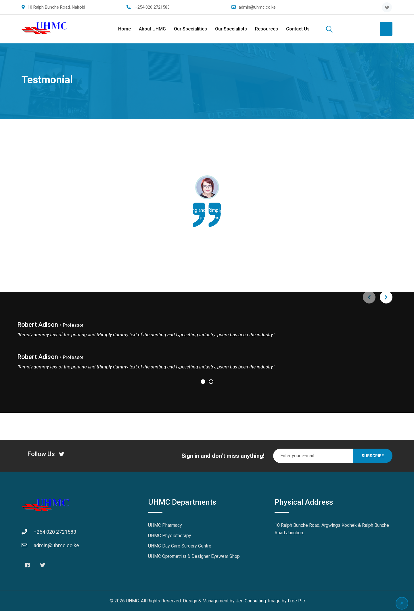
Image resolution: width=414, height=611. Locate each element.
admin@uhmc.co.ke (257, 7)
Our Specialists (231, 29)
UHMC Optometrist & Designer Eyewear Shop (194, 556)
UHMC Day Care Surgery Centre (179, 546)
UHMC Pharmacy (165, 525)
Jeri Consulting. (252, 601)
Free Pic (296, 601)
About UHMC (152, 29)
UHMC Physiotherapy (169, 535)
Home (124, 29)
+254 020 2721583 (152, 7)
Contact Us (298, 29)
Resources (266, 29)
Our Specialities (190, 29)
